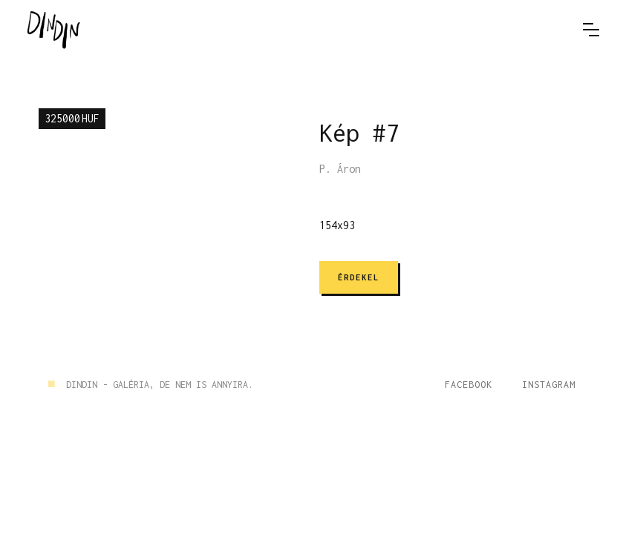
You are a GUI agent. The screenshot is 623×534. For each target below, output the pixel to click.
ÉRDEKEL (358, 277)
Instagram (548, 384)
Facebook (468, 384)
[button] (591, 29)
